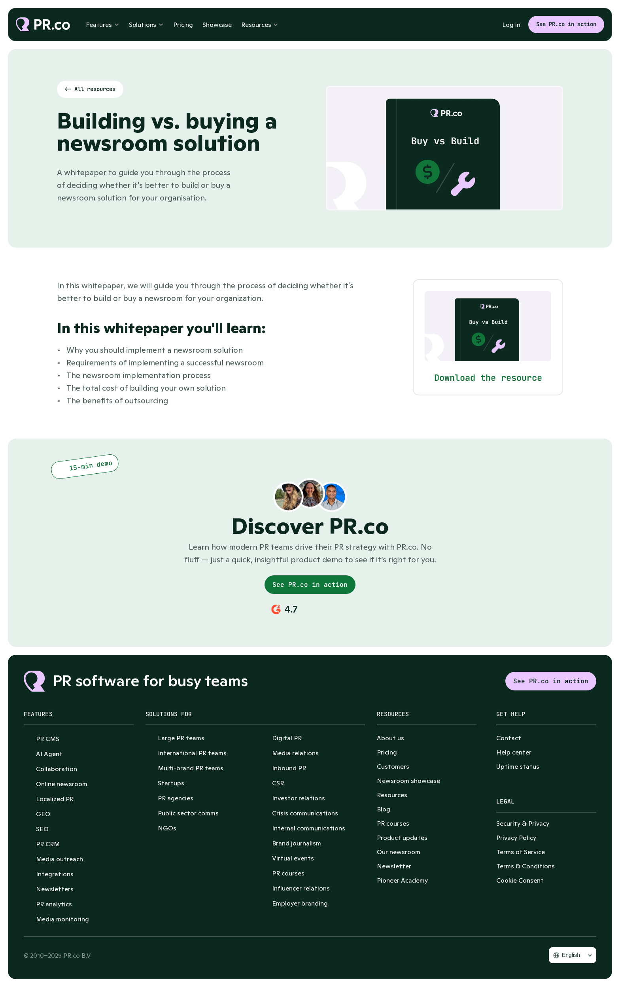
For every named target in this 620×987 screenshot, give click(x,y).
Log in (511, 24)
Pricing (183, 24)
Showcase (217, 24)
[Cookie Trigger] (520, 880)
